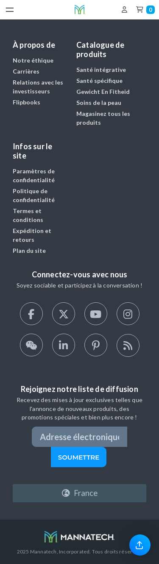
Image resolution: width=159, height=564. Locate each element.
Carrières (26, 71)
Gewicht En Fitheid (103, 91)
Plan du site (29, 250)
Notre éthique (33, 60)
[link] (140, 544)
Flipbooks (26, 102)
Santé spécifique (99, 80)
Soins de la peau (98, 102)
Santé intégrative (101, 69)
